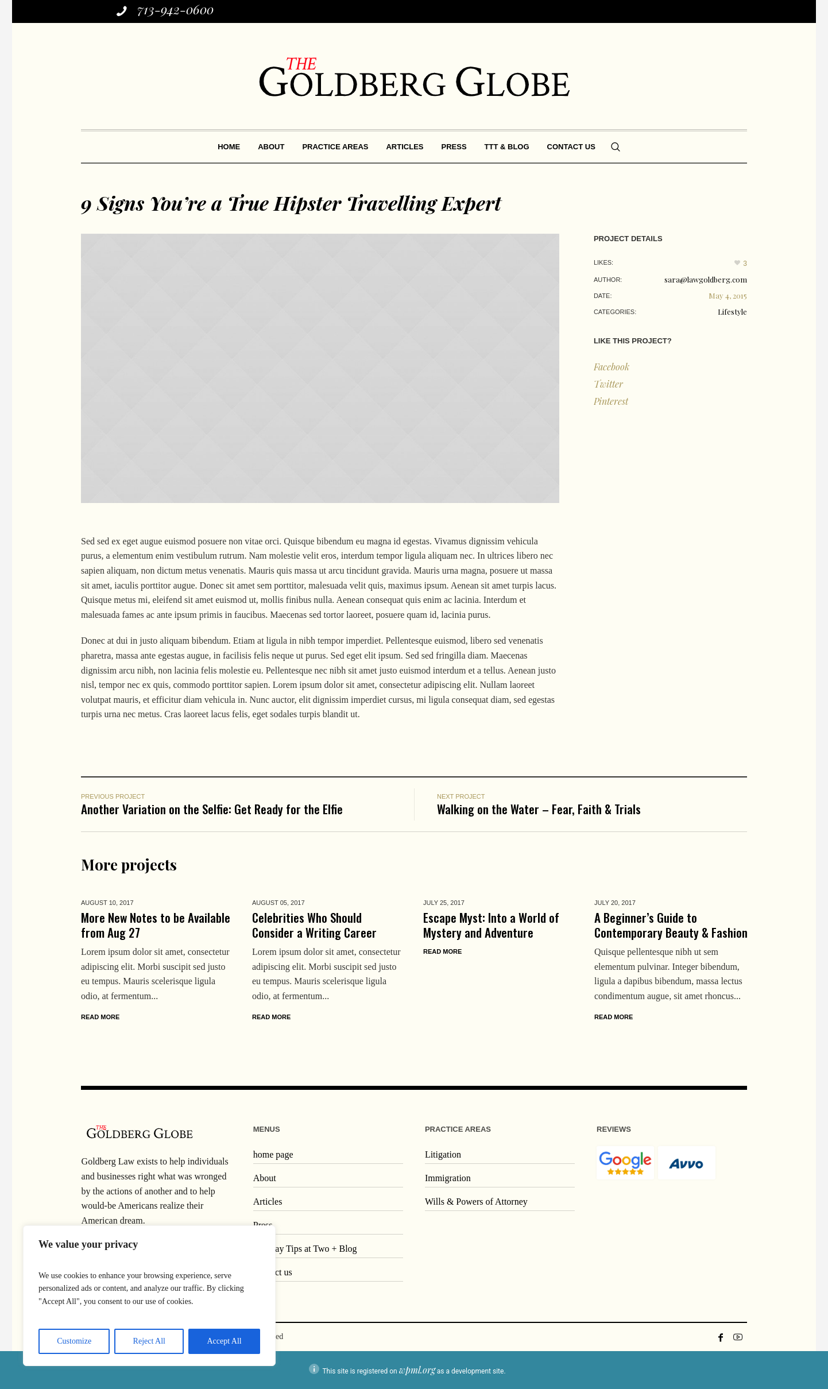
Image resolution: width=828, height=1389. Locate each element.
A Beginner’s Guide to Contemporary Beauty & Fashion (671, 924)
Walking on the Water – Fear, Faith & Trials (539, 809)
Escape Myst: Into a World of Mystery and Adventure (491, 924)
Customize (74, 1341)
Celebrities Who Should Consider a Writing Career (314, 924)
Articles (268, 1201)
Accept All (224, 1341)
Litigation (443, 1154)
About (264, 1178)
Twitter (608, 384)
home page (273, 1154)
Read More (100, 1016)
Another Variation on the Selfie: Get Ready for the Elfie (212, 809)
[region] (149, 1295)
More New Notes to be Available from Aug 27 (155, 924)
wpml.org (417, 1370)
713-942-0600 (175, 9)
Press (263, 1225)
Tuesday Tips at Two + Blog (305, 1248)
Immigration (448, 1178)
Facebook (611, 367)
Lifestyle (732, 311)
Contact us (272, 1272)
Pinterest (611, 401)
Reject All (149, 1341)
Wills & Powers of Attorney (476, 1201)
